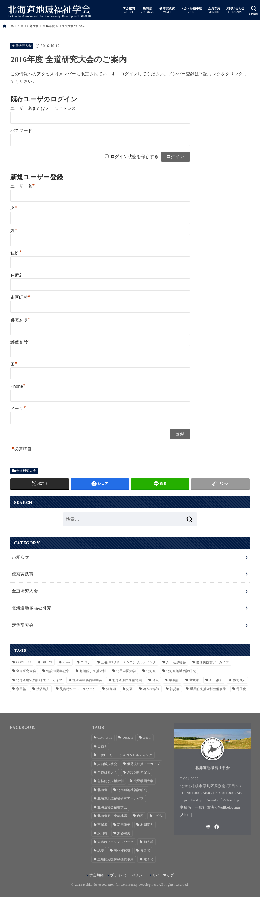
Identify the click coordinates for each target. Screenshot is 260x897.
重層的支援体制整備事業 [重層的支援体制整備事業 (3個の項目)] (208, 689)
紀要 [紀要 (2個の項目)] (129, 689)
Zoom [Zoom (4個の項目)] (67, 662)
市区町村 (20, 297)
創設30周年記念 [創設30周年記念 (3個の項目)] (57, 671)
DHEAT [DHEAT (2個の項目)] (46, 662)
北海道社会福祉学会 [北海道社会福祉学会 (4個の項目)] (87, 679)
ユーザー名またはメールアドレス (43, 108)
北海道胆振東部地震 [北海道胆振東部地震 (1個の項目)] (127, 679)
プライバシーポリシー (128, 875)
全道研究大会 (22, 45)
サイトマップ (163, 875)
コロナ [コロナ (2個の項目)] (86, 662)
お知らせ (20, 557)
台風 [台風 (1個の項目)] (155, 679)
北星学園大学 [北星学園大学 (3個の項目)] (126, 671)
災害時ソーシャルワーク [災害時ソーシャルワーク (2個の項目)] (78, 689)
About (186, 814)
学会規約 (96, 875)
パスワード (21, 130)
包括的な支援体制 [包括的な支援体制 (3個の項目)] (92, 671)
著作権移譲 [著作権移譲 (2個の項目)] (151, 689)
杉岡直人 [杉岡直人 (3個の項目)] (239, 679)
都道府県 (20, 319)
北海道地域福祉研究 (31, 607)
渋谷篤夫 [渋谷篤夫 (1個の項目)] (42, 689)
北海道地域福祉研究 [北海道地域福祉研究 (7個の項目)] (181, 671)
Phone (18, 386)
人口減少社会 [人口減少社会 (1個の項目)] (176, 662)
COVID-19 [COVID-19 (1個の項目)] (23, 662)
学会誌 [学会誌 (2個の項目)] (174, 679)
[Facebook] (216, 826)
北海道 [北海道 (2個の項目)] (151, 671)
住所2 (16, 275)
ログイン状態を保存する (134, 156)
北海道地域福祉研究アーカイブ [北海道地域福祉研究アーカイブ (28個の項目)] (39, 679)
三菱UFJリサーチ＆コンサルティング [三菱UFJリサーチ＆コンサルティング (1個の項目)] (128, 662)
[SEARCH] (253, 10)
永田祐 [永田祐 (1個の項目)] (21, 689)
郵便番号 (20, 342)
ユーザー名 (22, 186)
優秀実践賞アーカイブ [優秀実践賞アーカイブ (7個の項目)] (212, 662)
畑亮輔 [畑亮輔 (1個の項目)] (111, 689)
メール (18, 408)
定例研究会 (23, 624)
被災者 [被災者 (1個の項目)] (175, 689)
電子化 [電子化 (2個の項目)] (241, 689)
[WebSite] (208, 826)
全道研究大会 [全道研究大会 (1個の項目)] (26, 671)
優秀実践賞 (23, 573)
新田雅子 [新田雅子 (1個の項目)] (215, 679)
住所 (15, 253)
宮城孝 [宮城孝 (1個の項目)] (194, 679)
